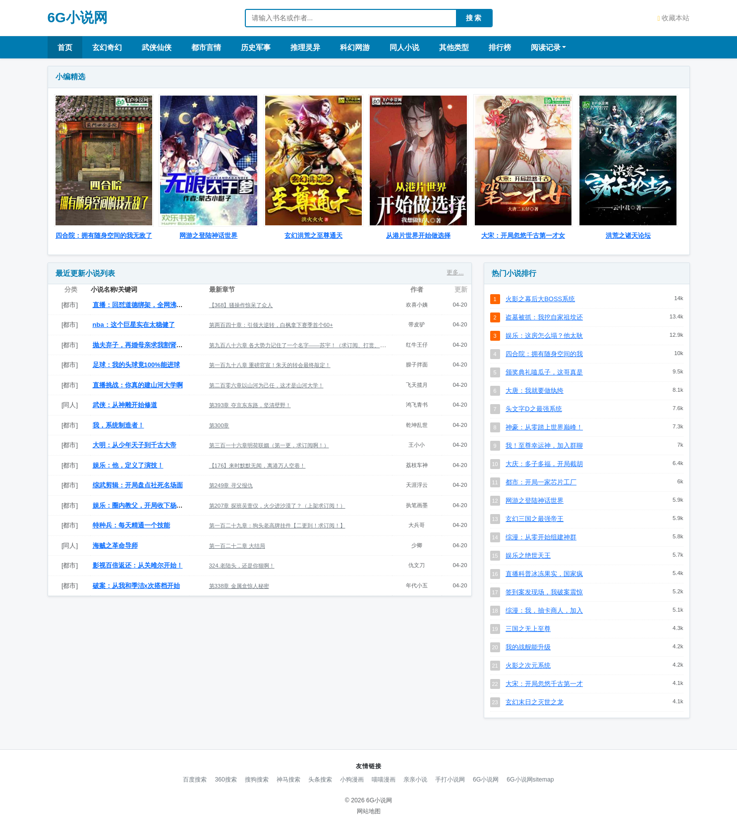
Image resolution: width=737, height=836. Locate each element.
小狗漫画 (352, 779)
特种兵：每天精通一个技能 (131, 525)
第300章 (219, 425)
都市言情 (206, 47)
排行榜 (500, 47)
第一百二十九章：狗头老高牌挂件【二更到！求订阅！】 (277, 525)
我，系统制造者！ (118, 425)
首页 (64, 47)
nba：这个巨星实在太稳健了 (134, 324)
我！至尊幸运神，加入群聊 (544, 445)
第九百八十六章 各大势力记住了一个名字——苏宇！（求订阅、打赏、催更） (303, 345)
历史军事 (256, 47)
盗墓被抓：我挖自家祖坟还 (544, 317)
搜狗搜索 (257, 779)
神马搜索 (288, 779)
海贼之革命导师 (115, 545)
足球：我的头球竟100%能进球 (136, 364)
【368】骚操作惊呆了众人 (241, 305)
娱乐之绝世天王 (528, 555)
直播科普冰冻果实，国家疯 (544, 573)
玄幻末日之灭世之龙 (535, 702)
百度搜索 (195, 779)
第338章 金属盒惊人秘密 (239, 586)
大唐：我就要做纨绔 (535, 390)
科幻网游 (355, 47)
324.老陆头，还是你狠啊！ (242, 566)
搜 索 (474, 18)
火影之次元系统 (528, 665)
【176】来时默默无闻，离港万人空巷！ (257, 466)
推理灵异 (305, 47)
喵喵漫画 (384, 779)
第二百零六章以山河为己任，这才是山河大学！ (266, 385)
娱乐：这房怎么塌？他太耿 (544, 335)
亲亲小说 (415, 779)
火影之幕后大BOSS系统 (540, 299)
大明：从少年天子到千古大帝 (134, 445)
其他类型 (454, 47)
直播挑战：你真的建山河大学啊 (138, 385)
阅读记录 (546, 47)
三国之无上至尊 (528, 628)
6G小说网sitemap (530, 779)
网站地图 (369, 811)
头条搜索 (320, 779)
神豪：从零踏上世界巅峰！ (544, 427)
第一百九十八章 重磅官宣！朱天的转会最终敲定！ (270, 365)
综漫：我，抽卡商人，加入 (544, 610)
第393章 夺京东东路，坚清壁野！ (250, 405)
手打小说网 (450, 779)
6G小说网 (78, 17)
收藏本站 (673, 18)
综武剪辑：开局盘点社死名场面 (138, 485)
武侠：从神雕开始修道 (125, 405)
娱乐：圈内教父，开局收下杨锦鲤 (141, 505)
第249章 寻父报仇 (231, 485)
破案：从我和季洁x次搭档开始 (136, 585)
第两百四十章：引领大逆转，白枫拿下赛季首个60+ (271, 325)
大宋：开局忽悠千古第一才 (544, 683)
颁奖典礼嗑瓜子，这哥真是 (544, 372)
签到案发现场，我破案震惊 (544, 592)
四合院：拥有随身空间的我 (544, 354)
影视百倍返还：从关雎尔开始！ (138, 565)
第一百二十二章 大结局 (237, 546)
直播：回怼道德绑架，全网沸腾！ (141, 305)
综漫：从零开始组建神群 (541, 537)
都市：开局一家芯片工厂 (541, 482)
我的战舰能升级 (528, 647)
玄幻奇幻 (107, 47)
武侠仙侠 (156, 47)
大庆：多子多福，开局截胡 (544, 464)
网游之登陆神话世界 (535, 500)
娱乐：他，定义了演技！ (128, 465)
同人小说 (404, 47)
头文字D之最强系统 (534, 409)
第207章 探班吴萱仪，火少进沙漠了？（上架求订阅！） (277, 506)
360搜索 (225, 779)
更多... (455, 272)
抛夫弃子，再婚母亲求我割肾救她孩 (144, 345)
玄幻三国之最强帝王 (535, 518)
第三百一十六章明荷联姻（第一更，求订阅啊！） (269, 445)
